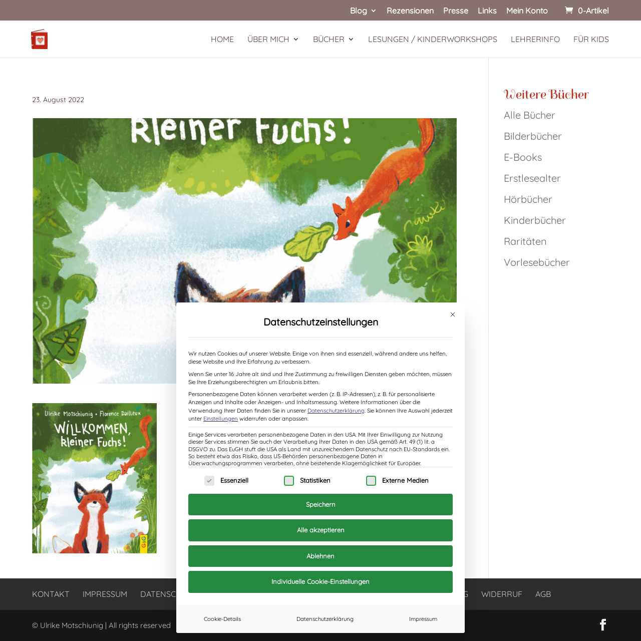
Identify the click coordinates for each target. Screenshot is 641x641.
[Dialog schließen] (453, 314)
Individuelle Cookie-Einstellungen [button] (320, 581)
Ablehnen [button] (320, 556)
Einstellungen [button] (220, 418)
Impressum (423, 618)
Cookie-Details (222, 618)
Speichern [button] (321, 504)
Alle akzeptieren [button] (321, 530)
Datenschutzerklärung (336, 410)
